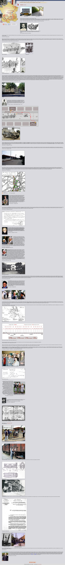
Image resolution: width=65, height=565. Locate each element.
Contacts (39, 2)
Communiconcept (39, 564)
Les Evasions (27, 2)
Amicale (37, 2)
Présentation (21, 2)
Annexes (31, 2)
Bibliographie (34, 2)
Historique (25, 2)
